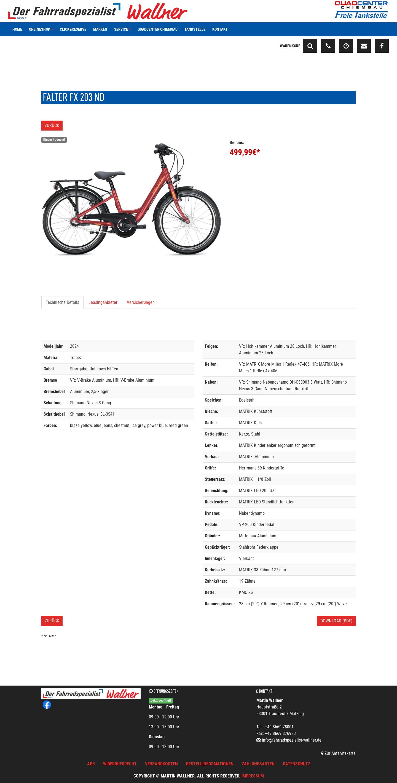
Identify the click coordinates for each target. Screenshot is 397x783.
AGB (91, 763)
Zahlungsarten (258, 763)
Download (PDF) (336, 620)
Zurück (52, 125)
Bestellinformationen (210, 763)
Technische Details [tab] (62, 302)
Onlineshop (41, 29)
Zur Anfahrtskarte (338, 753)
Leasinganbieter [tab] (102, 302)
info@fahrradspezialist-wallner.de (291, 740)
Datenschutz (296, 763)
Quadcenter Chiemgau (158, 29)
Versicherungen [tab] (141, 302)
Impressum (253, 776)
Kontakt (220, 29)
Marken (100, 29)
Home (17, 29)
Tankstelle (194, 29)
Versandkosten (161, 763)
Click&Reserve (73, 29)
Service (123, 29)
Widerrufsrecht (120, 763)
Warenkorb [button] (290, 46)
